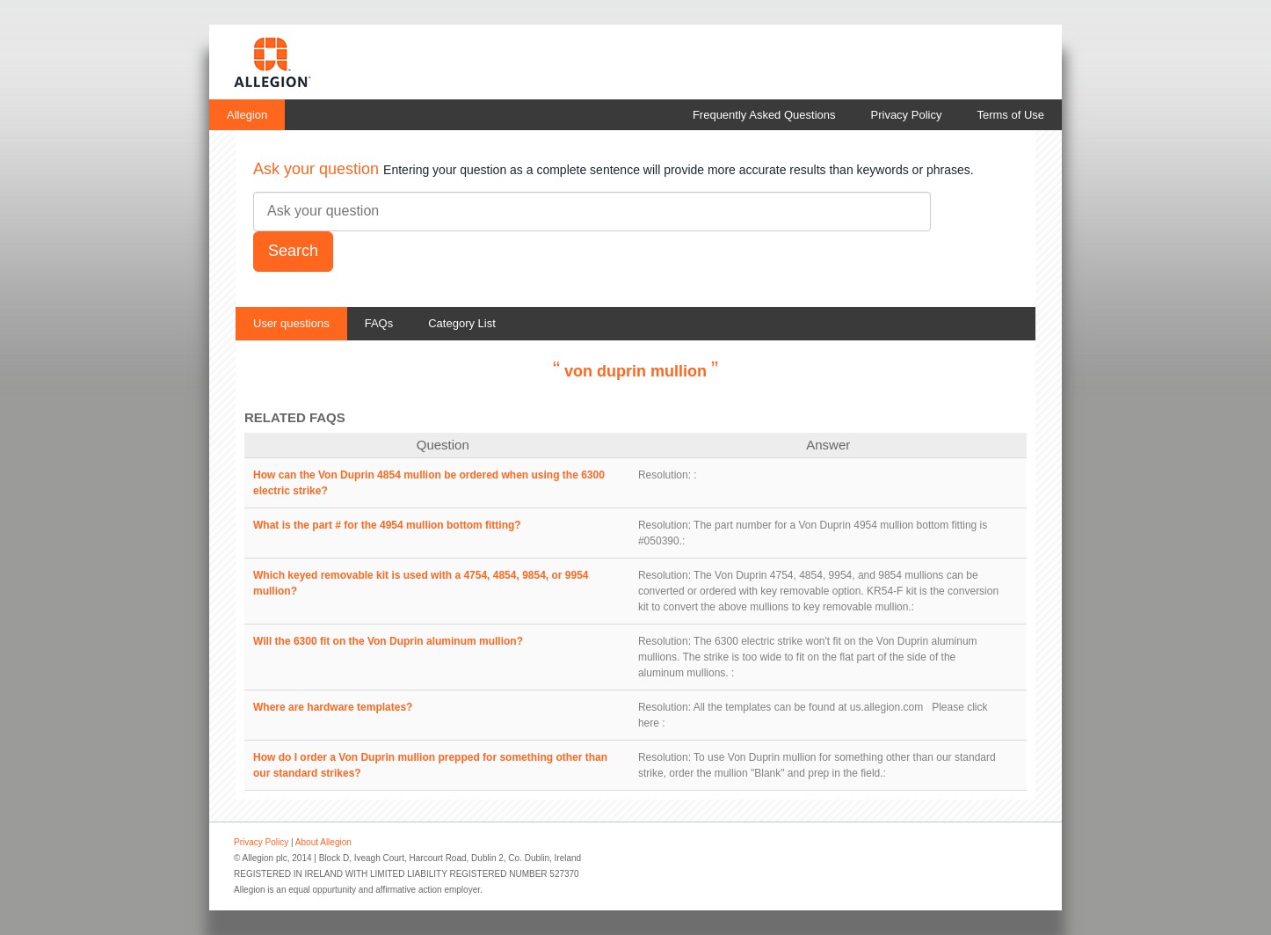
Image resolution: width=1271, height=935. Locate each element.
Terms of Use (1010, 114)
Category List (462, 323)
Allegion (247, 114)
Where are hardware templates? (332, 707)
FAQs (379, 323)
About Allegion (323, 842)
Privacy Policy (906, 114)
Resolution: (664, 475)
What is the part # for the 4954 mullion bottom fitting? (387, 525)
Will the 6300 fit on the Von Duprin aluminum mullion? (388, 641)
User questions (291, 323)
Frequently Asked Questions (764, 114)
